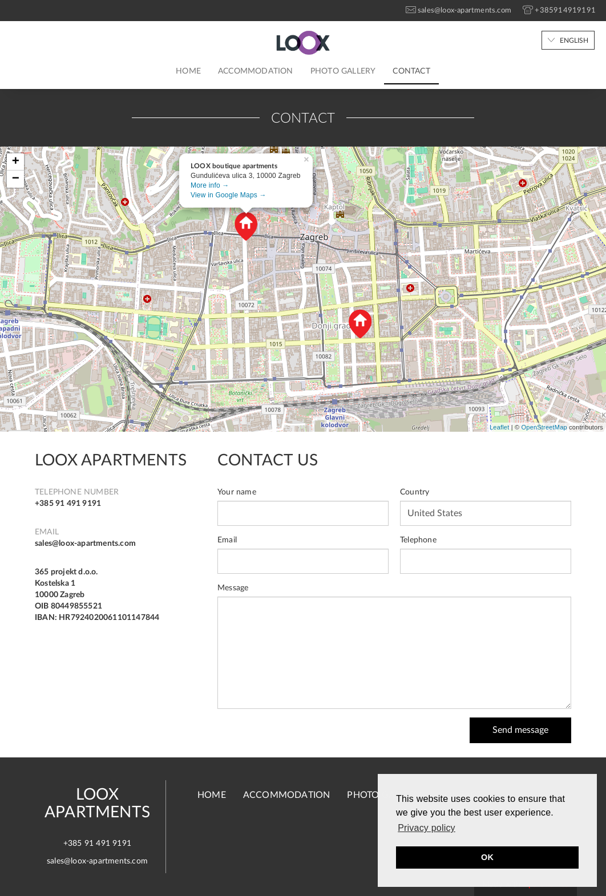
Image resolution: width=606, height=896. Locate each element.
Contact (411, 71)
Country (414, 492)
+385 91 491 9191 (68, 504)
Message (232, 588)
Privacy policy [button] (426, 828)
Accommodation (255, 71)
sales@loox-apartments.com (85, 544)
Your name (236, 492)
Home (188, 71)
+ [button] (15, 162)
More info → (210, 185)
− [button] (15, 179)
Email (227, 540)
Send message (520, 730)
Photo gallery (343, 71)
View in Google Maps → (228, 195)
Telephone (418, 540)
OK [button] (487, 857)
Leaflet (499, 427)
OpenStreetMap (544, 427)
